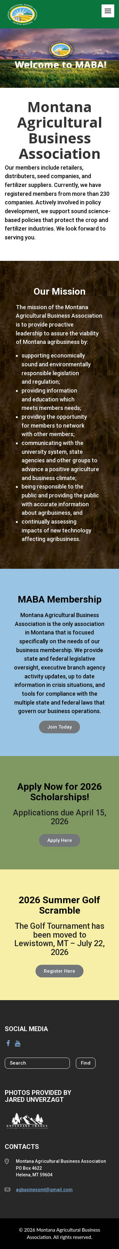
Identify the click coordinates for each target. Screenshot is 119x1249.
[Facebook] (8, 1043)
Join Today (59, 727)
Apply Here (59, 840)
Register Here (59, 971)
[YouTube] (17, 1043)
